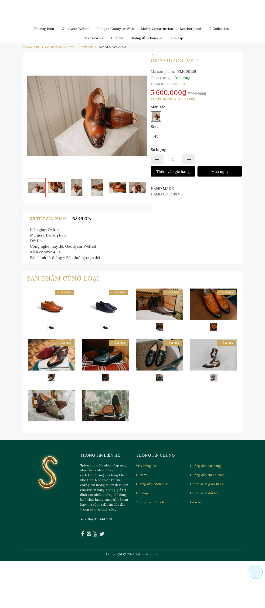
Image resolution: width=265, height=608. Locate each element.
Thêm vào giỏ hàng (173, 171)
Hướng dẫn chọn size (147, 38)
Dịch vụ (117, 38)
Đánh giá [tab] (81, 218)
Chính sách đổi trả (204, 493)
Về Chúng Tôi (146, 466)
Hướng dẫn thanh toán (207, 475)
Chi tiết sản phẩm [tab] (47, 218)
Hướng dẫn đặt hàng (205, 466)
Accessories (93, 38)
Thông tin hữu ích (150, 502)
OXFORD (179, 84)
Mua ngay (219, 171)
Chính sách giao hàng (207, 484)
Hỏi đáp (177, 38)
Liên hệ (196, 502)
